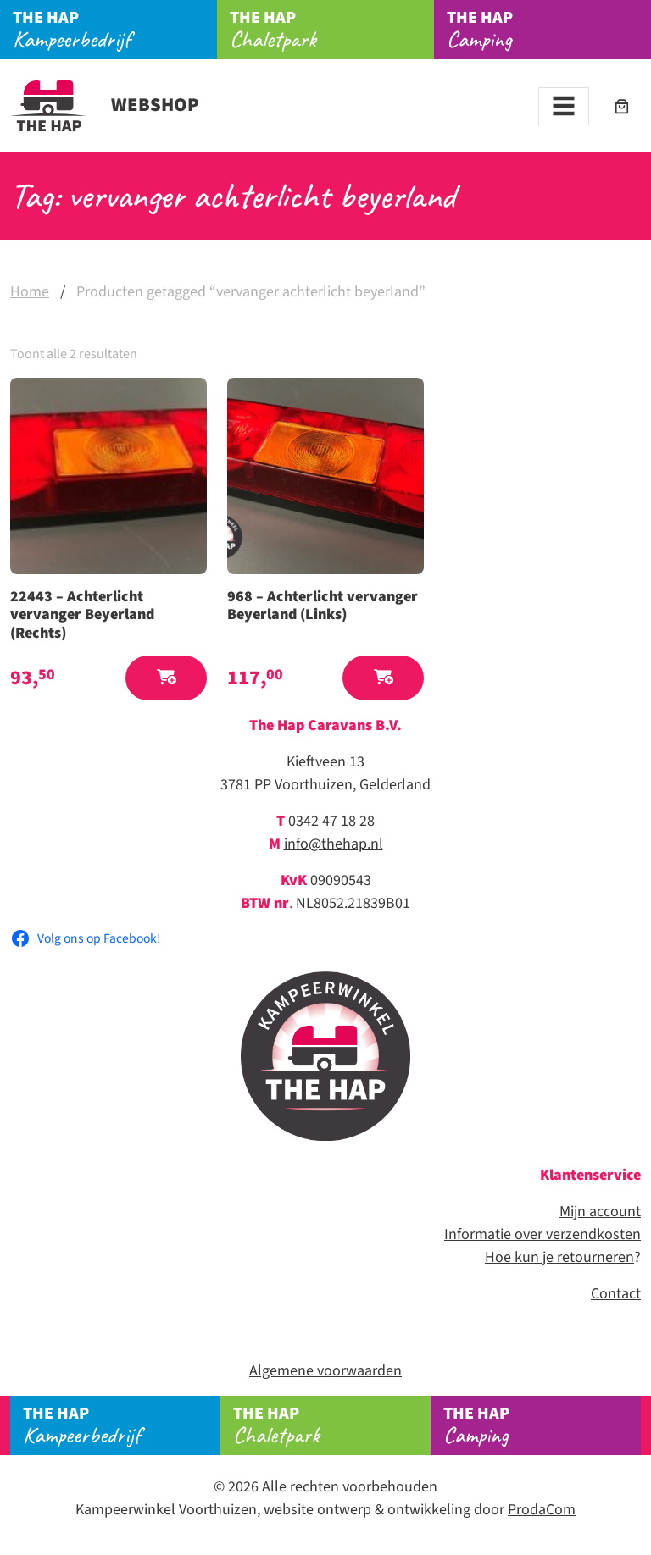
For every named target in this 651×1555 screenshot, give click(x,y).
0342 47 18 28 (331, 821)
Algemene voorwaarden (325, 1370)
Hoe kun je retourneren (559, 1257)
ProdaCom (542, 1509)
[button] (166, 678)
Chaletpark (332, 29)
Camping (549, 29)
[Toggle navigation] (563, 106)
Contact (616, 1293)
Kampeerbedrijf (115, 29)
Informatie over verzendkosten (542, 1234)
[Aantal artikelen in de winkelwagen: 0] (622, 106)
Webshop (104, 105)
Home (29, 291)
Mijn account (600, 1211)
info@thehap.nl (333, 844)
